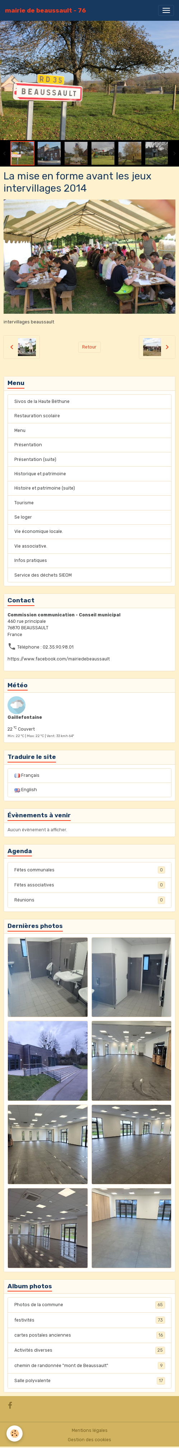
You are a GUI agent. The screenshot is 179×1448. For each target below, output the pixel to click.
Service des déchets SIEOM (43, 575)
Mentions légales (90, 1430)
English (25, 789)
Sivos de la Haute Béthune (42, 401)
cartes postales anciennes (89, 1335)
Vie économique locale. (38, 531)
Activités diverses (89, 1350)
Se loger (23, 517)
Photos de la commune (89, 1304)
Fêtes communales (89, 870)
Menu (19, 430)
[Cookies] (14, 1433)
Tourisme (24, 502)
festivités (89, 1320)
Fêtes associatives (89, 885)
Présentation (28, 444)
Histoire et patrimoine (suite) (44, 488)
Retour (89, 347)
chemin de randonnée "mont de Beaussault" (89, 1365)
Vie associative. (30, 546)
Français (26, 775)
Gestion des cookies (89, 1439)
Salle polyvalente (89, 1380)
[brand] (45, 10)
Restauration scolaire (37, 415)
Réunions (89, 900)
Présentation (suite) (35, 459)
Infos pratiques (30, 560)
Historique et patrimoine (40, 473)
